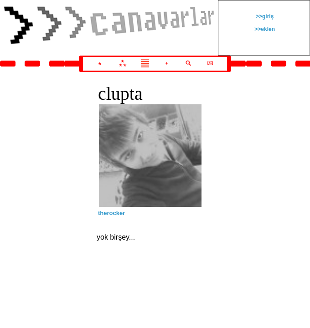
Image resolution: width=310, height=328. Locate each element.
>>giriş (264, 16)
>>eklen (264, 29)
